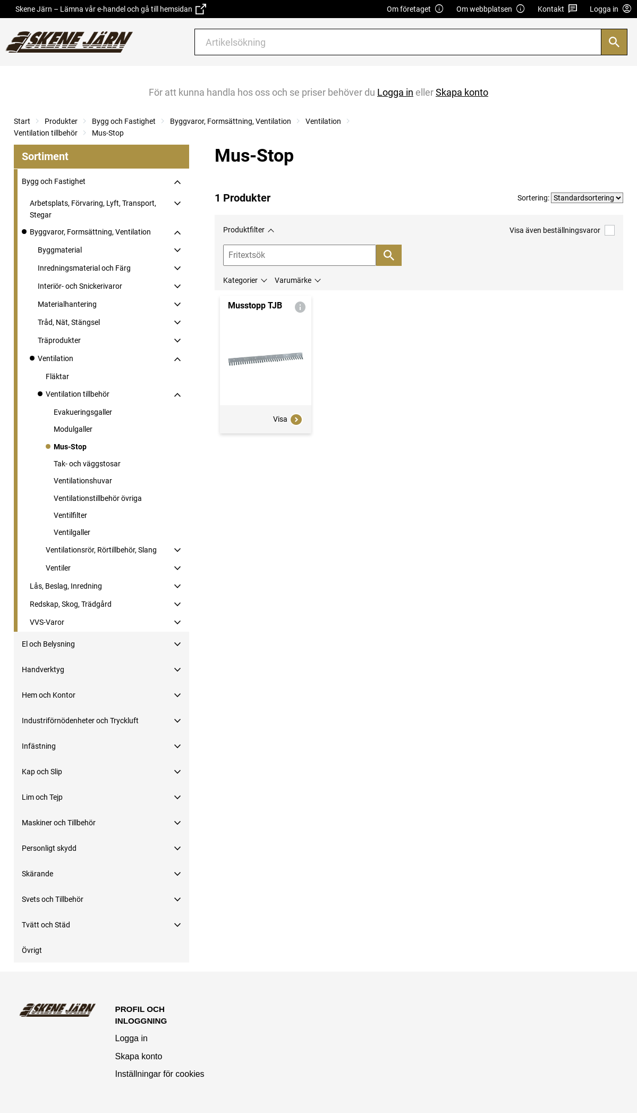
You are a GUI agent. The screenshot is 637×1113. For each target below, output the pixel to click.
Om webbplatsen (490, 9)
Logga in (131, 1038)
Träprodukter (59, 340)
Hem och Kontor (48, 695)
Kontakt (557, 9)
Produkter (61, 121)
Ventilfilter (70, 515)
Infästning (39, 746)
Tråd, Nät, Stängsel (69, 322)
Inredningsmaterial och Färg (84, 268)
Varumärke (293, 280)
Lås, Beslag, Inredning (66, 586)
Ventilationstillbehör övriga (98, 498)
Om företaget (415, 9)
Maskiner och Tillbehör (59, 822)
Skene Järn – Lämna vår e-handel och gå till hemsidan (110, 9)
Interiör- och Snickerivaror (80, 286)
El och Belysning (48, 644)
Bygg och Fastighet (124, 121)
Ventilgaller (72, 532)
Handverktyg (43, 669)
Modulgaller (73, 429)
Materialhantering (67, 304)
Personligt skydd (49, 848)
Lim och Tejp (42, 797)
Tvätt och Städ (46, 924)
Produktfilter (244, 229)
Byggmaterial (60, 250)
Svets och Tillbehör (52, 899)
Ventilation (323, 121)
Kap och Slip (42, 771)
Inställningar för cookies (160, 1073)
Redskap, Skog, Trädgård (71, 604)
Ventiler (58, 568)
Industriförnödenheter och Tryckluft (80, 720)
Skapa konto (139, 1056)
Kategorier (240, 280)
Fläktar (57, 376)
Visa (288, 419)
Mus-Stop (108, 133)
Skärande (37, 873)
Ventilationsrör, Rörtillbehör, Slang (101, 550)
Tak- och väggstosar (87, 463)
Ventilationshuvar (83, 480)
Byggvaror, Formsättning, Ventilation (230, 121)
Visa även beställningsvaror (562, 230)
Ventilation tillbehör (46, 133)
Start (22, 121)
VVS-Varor (47, 622)
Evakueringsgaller (83, 412)
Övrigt (32, 950)
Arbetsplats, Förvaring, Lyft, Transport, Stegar (93, 209)
